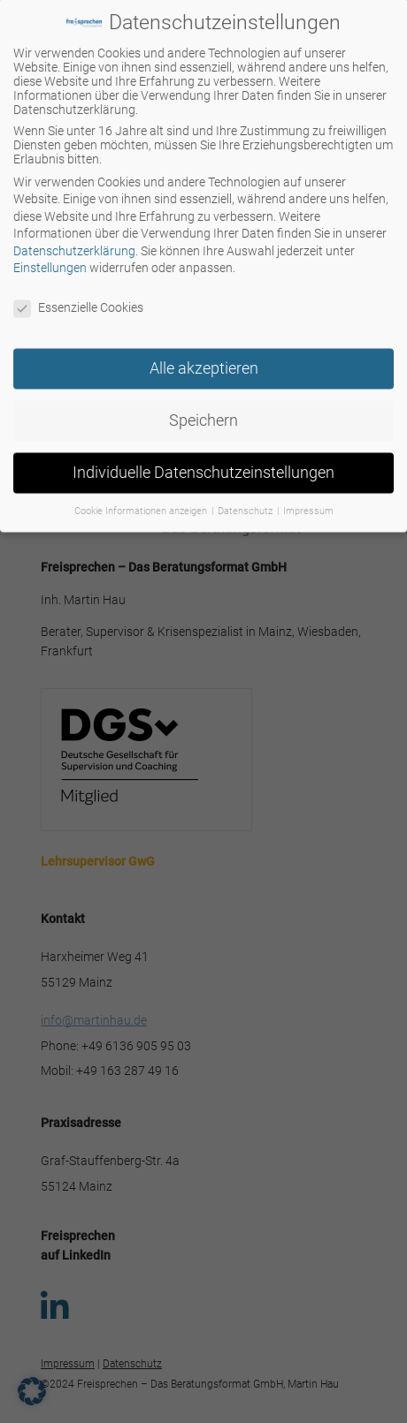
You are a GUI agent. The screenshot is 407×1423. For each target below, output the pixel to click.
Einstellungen (50, 257)
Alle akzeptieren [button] (204, 357)
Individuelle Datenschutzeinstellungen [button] (203, 461)
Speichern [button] (203, 409)
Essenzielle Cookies (78, 297)
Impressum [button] (308, 499)
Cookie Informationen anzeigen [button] (142, 499)
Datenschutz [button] (246, 499)
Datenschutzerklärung (74, 239)
